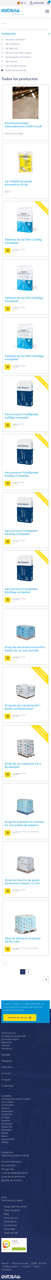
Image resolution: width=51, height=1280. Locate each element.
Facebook (6, 1269)
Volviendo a (10, 1221)
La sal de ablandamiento (14, 1173)
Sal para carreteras (15, 39)
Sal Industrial (8, 1165)
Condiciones (10, 1225)
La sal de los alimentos (13, 1176)
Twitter (36, 1266)
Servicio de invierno (11, 1180)
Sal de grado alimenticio (18, 57)
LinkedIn (26, 1266)
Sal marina (11, 61)
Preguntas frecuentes (15, 1206)
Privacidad (9, 1229)
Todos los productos (16, 70)
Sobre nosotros (12, 1210)
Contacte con (11, 1217)
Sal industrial (12, 44)
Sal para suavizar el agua (18, 52)
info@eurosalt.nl (10, 1266)
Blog (6, 1214)
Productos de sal (18, 1018)
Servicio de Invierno (15, 66)
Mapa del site (11, 1232)
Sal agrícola (11, 48)
